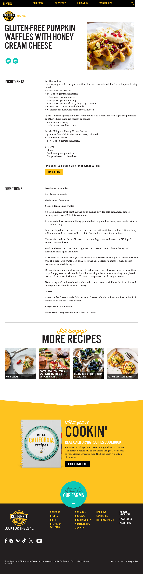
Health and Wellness (55, 525)
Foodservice (105, 3)
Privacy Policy (132, 561)
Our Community (83, 520)
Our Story (60, 3)
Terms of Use (117, 561)
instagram (11, 540)
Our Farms (80, 511)
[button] (138, 3)
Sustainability (82, 524)
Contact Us (102, 515)
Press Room (125, 522)
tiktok (24, 540)
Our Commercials (105, 520)
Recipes (54, 515)
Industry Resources (124, 513)
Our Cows (80, 515)
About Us (79, 528)
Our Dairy (55, 511)
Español (7, 3)
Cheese (53, 520)
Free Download (77, 464)
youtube (39, 540)
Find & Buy (82, 3)
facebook (6, 540)
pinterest (18, 540)
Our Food (38, 3)
